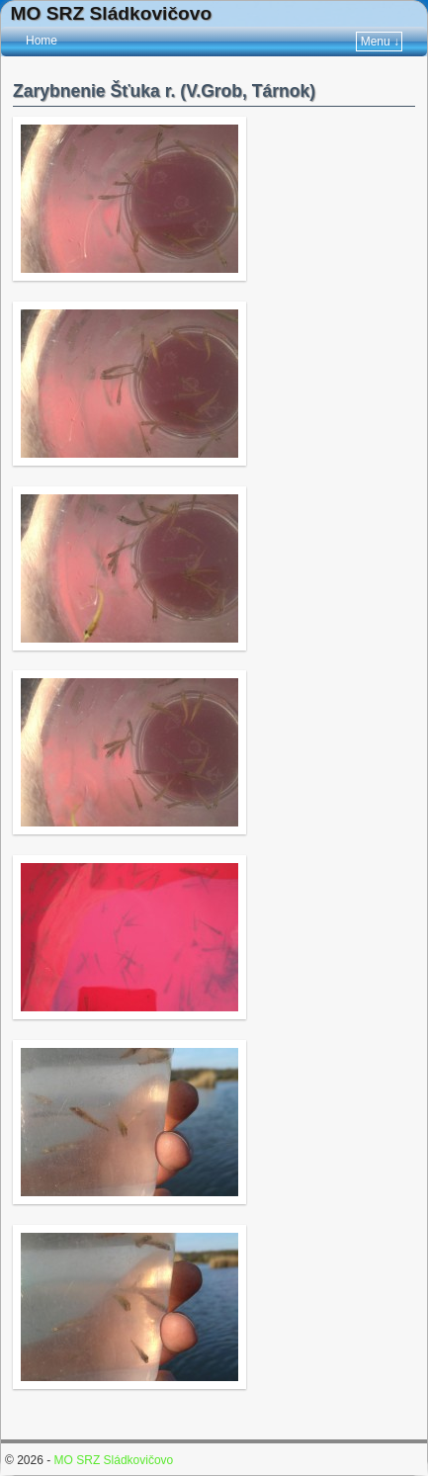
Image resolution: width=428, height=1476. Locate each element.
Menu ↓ (380, 41)
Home (41, 40)
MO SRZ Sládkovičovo (112, 13)
